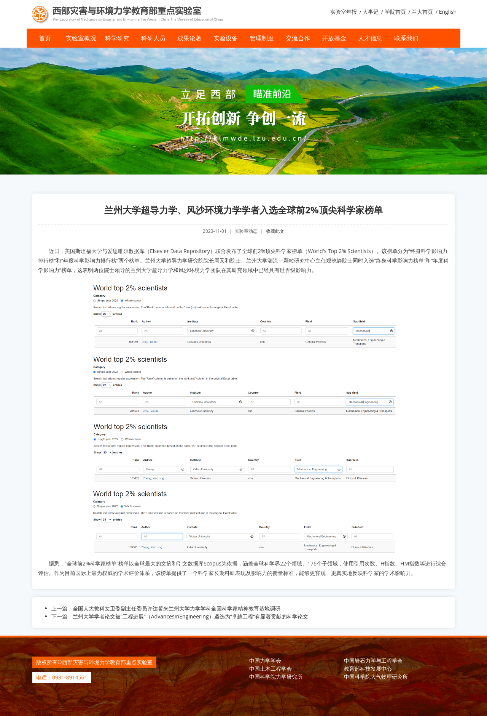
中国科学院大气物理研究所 (376, 676)
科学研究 (117, 38)
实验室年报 (343, 11)
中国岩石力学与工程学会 (373, 660)
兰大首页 (422, 11)
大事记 (371, 11)
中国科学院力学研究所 (275, 676)
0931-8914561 (70, 677)
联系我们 (406, 38)
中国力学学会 (265, 660)
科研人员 (153, 38)
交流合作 (298, 38)
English (448, 11)
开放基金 (334, 38)
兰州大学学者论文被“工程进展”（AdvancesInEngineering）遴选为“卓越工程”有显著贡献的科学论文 (190, 616)
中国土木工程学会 (270, 668)
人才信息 (370, 38)
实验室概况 (81, 38)
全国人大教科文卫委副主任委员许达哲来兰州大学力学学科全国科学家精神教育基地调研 (176, 608)
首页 (45, 38)
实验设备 (225, 38)
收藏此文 (275, 231)
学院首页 (395, 11)
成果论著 (189, 38)
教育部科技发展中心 (368, 668)
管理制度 (262, 38)
